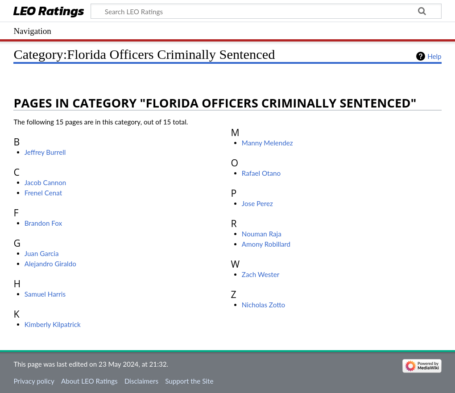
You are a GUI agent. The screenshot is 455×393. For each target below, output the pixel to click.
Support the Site (189, 381)
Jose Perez (257, 203)
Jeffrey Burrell (45, 152)
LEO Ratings (48, 12)
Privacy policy (33, 381)
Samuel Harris (45, 294)
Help (434, 56)
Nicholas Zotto (263, 305)
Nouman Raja (261, 234)
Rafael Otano (261, 173)
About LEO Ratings (89, 381)
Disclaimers (141, 381)
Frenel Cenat (43, 193)
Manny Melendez (267, 143)
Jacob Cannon (45, 182)
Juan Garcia (42, 253)
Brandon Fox (43, 223)
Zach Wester (260, 274)
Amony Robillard (266, 244)
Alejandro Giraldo (50, 264)
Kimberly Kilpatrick (53, 324)
